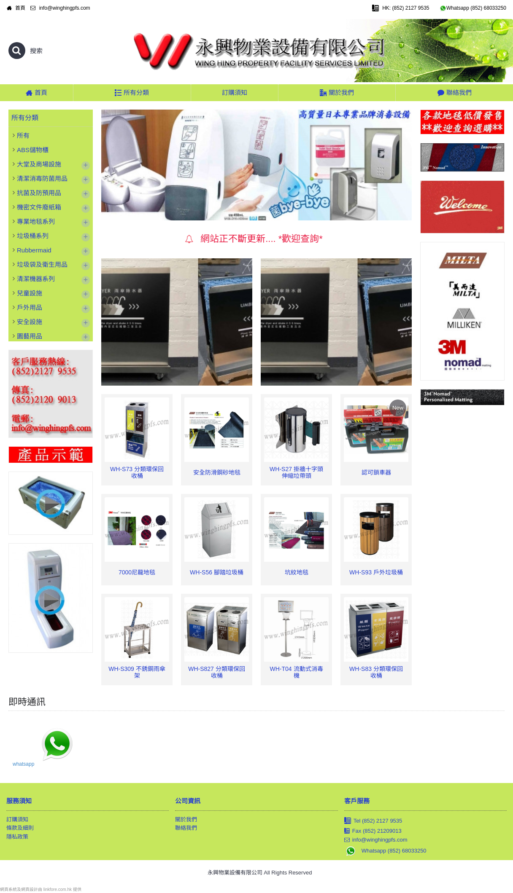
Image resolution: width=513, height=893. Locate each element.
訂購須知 (17, 819)
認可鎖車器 (376, 472)
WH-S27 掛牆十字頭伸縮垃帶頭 (296, 472)
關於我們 (186, 819)
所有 (23, 135)
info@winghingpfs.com (376, 840)
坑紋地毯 (296, 572)
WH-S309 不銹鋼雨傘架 (136, 671)
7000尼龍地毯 (137, 572)
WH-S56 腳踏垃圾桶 (216, 572)
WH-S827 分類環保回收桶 (216, 671)
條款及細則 (20, 828)
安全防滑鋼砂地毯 (216, 472)
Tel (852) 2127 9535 (373, 821)
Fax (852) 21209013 (373, 831)
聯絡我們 (186, 828)
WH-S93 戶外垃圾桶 (376, 572)
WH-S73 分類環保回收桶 (137, 472)
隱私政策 (17, 837)
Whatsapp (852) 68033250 (385, 850)
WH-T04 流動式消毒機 (296, 671)
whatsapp (23, 764)
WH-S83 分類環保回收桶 (376, 671)
